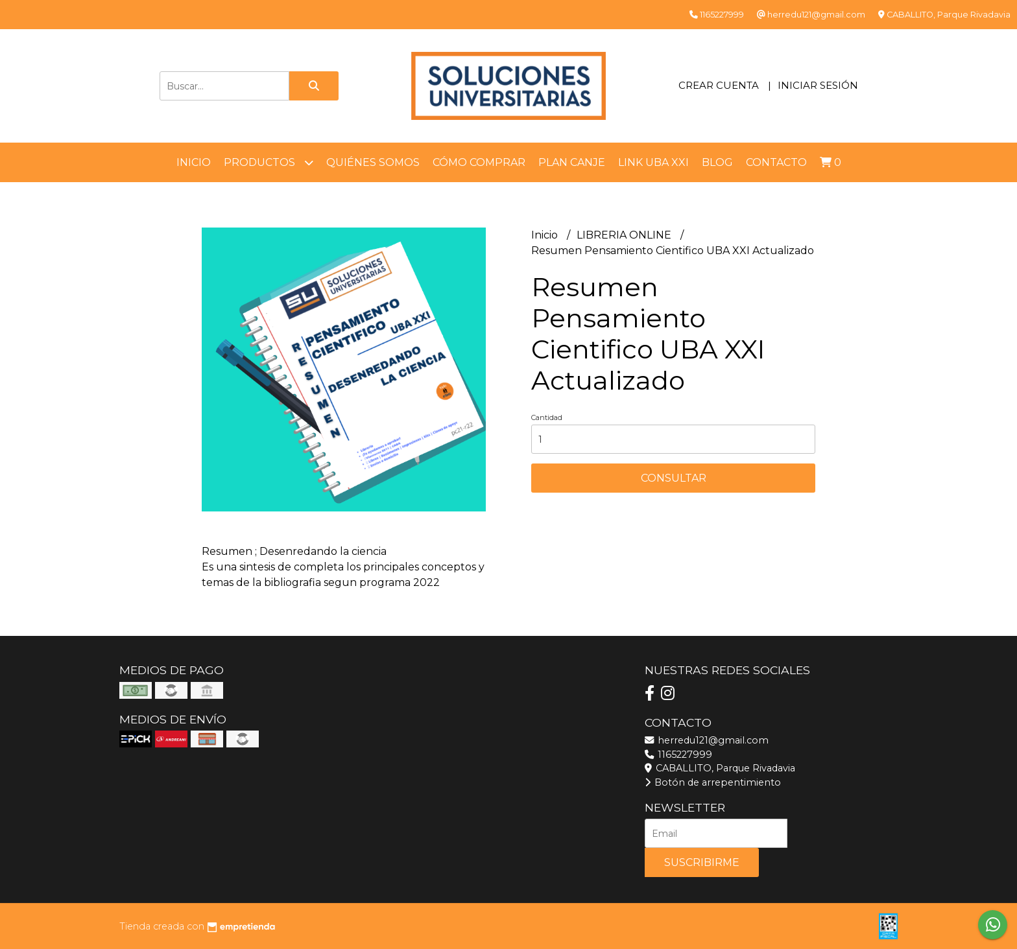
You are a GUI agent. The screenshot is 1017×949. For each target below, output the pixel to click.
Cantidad (546, 417)
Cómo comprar (479, 162)
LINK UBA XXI (653, 162)
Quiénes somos (373, 162)
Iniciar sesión (818, 85)
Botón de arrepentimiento (713, 782)
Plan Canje (571, 162)
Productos (268, 162)
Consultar (673, 478)
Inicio (193, 162)
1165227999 (678, 754)
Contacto (776, 162)
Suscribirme (701, 862)
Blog (717, 162)
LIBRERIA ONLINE (625, 235)
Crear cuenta (718, 85)
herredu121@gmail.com (707, 740)
